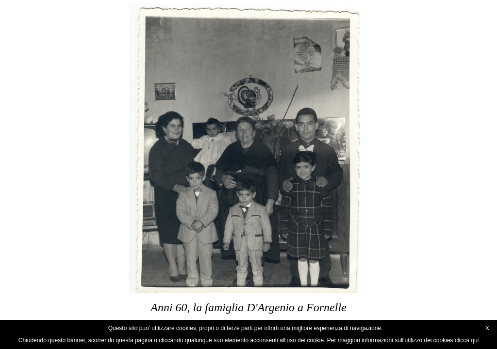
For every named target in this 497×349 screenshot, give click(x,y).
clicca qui (467, 340)
